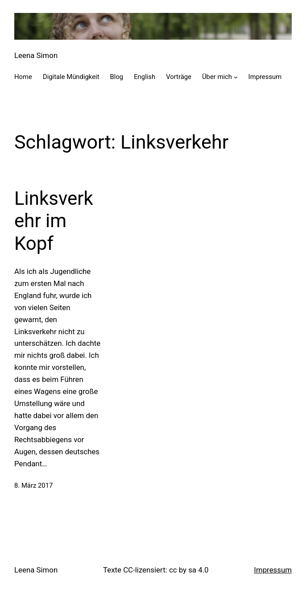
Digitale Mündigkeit (71, 77)
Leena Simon (36, 55)
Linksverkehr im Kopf (53, 220)
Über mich (217, 77)
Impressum (273, 569)
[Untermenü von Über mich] (236, 77)
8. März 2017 (33, 485)
